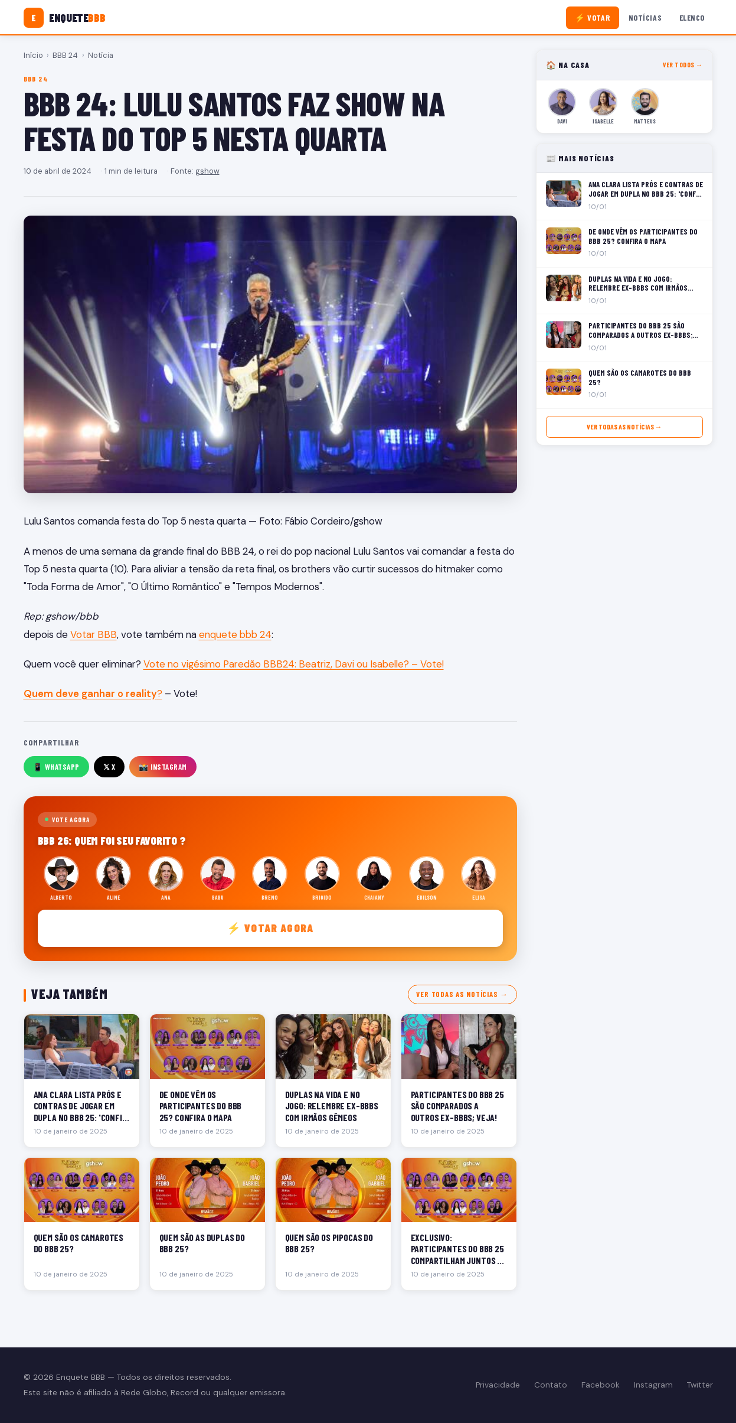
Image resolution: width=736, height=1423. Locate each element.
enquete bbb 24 (235, 634)
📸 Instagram (163, 766)
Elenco (692, 17)
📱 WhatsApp (56, 766)
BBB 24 (65, 55)
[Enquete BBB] (65, 18)
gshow (207, 171)
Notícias (645, 17)
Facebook (600, 1385)
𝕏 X (109, 766)
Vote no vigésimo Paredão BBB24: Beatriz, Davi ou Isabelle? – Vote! (293, 663)
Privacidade (498, 1385)
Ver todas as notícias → (462, 994)
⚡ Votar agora (270, 927)
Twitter (700, 1385)
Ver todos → (682, 65)
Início (33, 55)
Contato (550, 1385)
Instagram (653, 1385)
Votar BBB (93, 634)
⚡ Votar (592, 17)
